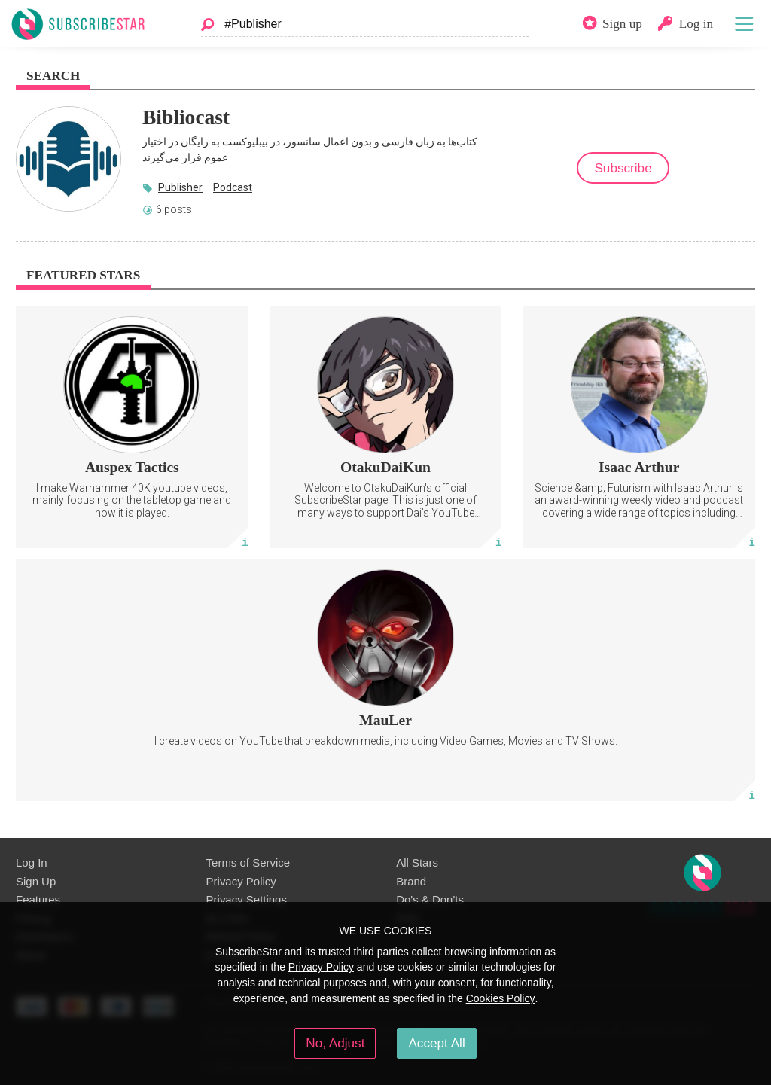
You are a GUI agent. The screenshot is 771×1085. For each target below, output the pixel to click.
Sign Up (36, 881)
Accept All (436, 1042)
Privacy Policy (241, 881)
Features (38, 899)
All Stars (417, 862)
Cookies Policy (500, 998)
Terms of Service (248, 862)
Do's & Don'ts (430, 899)
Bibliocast (186, 117)
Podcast (232, 187)
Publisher (180, 187)
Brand (411, 881)
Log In (31, 862)
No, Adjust (335, 1042)
